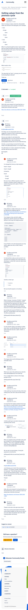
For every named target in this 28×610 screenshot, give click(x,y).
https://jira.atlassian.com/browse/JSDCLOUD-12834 (13, 109)
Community (10, 2)
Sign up (8, 527)
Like (5, 199)
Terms (5, 600)
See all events (7, 561)
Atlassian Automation (16, 7)
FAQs (5, 579)
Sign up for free (7, 539)
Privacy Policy (7, 598)
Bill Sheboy (7, 124)
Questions (24, 7)
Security (6, 602)
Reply (2, 115)
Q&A (9, 7)
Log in (3, 527)
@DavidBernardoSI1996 (8, 129)
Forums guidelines (8, 581)
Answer (4, 80)
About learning (7, 586)
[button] (14, 58)
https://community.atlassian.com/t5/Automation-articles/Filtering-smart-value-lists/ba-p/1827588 (15, 213)
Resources (6, 588)
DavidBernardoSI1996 (11, 18)
